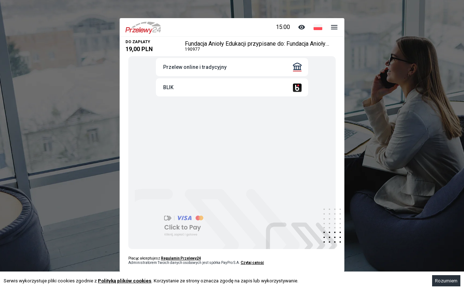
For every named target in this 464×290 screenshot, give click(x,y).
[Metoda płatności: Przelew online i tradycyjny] (232, 67)
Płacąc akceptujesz (164, 258)
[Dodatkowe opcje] (334, 27)
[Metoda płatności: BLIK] (232, 87)
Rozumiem (446, 280)
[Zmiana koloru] (301, 27)
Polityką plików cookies (125, 280)
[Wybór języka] (318, 27)
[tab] (232, 67)
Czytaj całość (252, 263)
